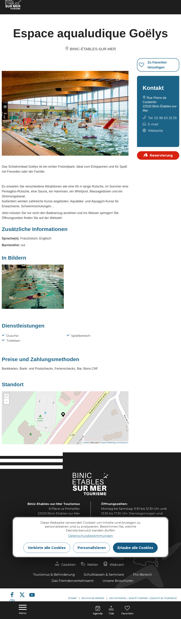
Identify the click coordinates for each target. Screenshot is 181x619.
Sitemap (72, 598)
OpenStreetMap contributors (114, 442)
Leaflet (86, 442)
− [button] (6, 401)
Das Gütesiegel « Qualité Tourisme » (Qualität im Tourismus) (143, 598)
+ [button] (6, 396)
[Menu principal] (22, 610)
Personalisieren (91, 548)
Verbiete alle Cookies (47, 548)
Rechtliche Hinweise (93, 598)
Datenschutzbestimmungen (90, 535)
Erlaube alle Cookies (135, 548)
